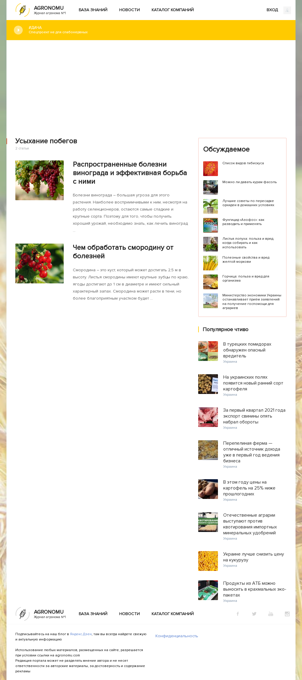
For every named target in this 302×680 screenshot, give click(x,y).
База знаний (93, 9)
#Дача (158, 30)
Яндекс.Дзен (81, 634)
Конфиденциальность (176, 635)
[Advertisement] (151, 84)
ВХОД (279, 10)
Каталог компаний (173, 9)
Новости (129, 9)
